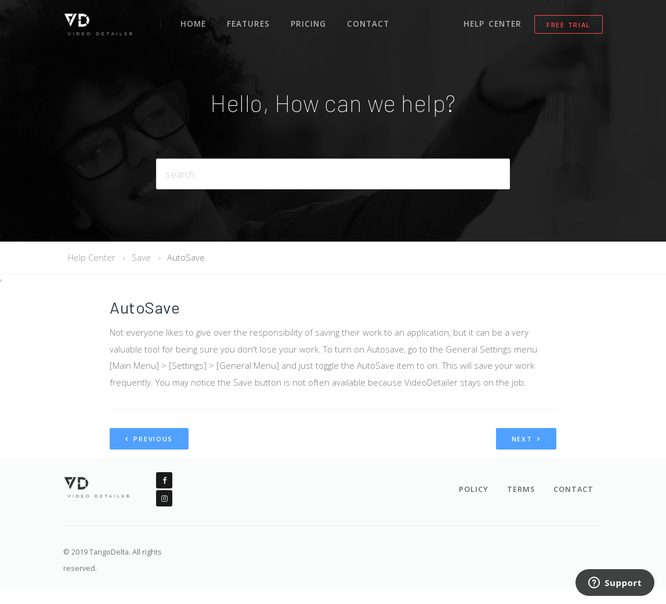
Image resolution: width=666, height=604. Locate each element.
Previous (149, 438)
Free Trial (568, 23)
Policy (473, 489)
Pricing (306, 22)
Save (141, 257)
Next (526, 438)
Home (192, 22)
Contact (365, 22)
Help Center (493, 22)
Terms (521, 489)
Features (247, 22)
